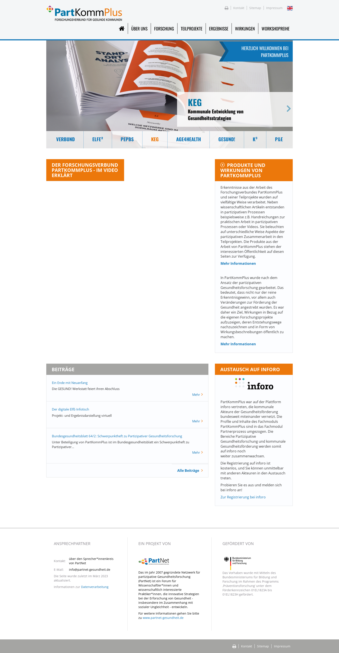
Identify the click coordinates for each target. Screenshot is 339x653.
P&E (279, 139)
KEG (155, 139)
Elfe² (97, 139)
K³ (255, 139)
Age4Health (188, 139)
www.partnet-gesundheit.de (163, 618)
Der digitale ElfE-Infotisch (70, 409)
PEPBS (127, 139)
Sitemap (255, 8)
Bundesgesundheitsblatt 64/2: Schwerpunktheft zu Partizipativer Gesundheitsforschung (117, 436)
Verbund (65, 139)
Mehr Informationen (238, 263)
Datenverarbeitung (95, 587)
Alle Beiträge (188, 470)
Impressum (274, 8)
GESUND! (226, 139)
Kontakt (238, 8)
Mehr (196, 394)
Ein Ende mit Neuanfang (70, 382)
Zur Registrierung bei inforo (243, 497)
